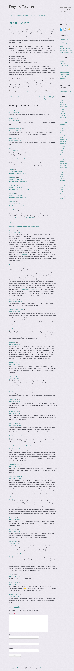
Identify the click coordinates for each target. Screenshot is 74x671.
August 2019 (62, 108)
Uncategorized (63, 78)
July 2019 (62, 109)
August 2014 (62, 180)
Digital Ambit (42, 15)
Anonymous (12, 118)
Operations (29, 91)
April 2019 (62, 111)
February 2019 (63, 115)
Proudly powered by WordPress (17, 668)
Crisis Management (64, 39)
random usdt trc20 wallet (15, 554)
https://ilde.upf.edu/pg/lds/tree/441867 (30, 289)
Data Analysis (23, 91)
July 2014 (62, 182)
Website (11, 648)
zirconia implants (13, 411)
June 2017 (62, 128)
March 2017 (62, 134)
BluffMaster (12, 193)
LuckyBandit (12, 201)
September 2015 (63, 167)
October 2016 (63, 143)
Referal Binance (13, 210)
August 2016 (62, 147)
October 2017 (63, 121)
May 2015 (62, 174)
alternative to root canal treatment (17, 436)
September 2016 (63, 145)
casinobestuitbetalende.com (16, 309)
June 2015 (62, 172)
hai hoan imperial (13, 582)
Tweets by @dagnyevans (65, 91)
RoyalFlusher (12, 222)
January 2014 (62, 187)
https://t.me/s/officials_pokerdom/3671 (19, 189)
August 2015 (62, 169)
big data (39, 91)
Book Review (63, 63)
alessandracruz (12, 517)
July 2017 (62, 126)
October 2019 (63, 104)
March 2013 (62, 195)
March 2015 (62, 178)
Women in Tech (63, 80)
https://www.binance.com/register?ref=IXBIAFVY (22, 218)
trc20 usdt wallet (13, 541)
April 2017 (62, 132)
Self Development (64, 76)
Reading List (34, 15)
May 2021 (62, 100)
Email (10, 641)
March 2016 (62, 156)
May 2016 (62, 152)
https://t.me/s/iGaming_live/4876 (17, 205)
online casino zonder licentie (16, 497)
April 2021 (62, 102)
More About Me (18, 15)
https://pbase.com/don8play (23, 254)
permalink (50, 91)
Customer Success (64, 65)
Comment (12, 614)
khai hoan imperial (13, 594)
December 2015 (63, 161)
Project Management (64, 74)
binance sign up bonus (14, 110)
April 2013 (62, 193)
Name (10, 635)
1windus (11, 169)
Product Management (64, 72)
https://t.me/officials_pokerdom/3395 (18, 181)
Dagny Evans (21, 6)
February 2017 (63, 135)
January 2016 (62, 159)
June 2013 (62, 189)
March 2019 (62, 113)
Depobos (11, 389)
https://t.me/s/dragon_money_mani (18, 197)
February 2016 (63, 158)
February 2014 (63, 185)
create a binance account (15, 128)
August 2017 (62, 124)
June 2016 (62, 150)
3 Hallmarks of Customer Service (18, 97)
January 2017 (62, 137)
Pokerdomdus (12, 177)
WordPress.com (41, 668)
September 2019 (63, 106)
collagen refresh (13, 376)
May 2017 (62, 130)
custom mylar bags (13, 423)
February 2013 (63, 196)
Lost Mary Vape (13, 399)
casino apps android (14, 464)
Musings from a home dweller (66, 52)
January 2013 (62, 198)
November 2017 (63, 119)
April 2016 (62, 154)
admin (17, 26)
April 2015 (62, 176)
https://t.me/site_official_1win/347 (18, 173)
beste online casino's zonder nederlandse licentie (21, 446)
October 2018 (63, 117)
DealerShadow (12, 230)
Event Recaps (63, 69)
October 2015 (63, 165)
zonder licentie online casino (16, 476)
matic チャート (13, 299)
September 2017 (63, 122)
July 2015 (62, 171)
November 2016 (63, 141)
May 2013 (62, 191)
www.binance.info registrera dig (17, 159)
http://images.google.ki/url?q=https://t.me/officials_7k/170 (24, 226)
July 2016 (62, 148)
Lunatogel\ (11, 328)
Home (10, 15)
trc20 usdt (11, 574)
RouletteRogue (12, 185)
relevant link (12, 342)
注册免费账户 (12, 138)
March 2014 (62, 184)
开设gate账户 (12, 148)
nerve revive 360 (13, 362)
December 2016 (63, 139)
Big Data (62, 61)
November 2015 (63, 163)
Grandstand (26, 15)
